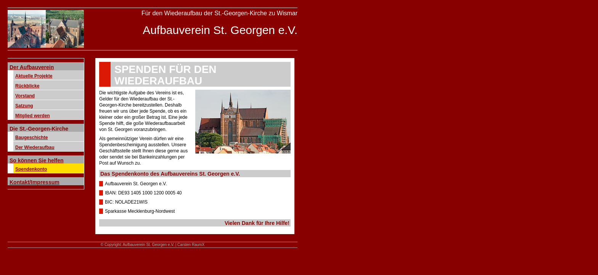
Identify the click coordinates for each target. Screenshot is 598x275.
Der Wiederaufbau (35, 147)
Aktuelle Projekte (33, 76)
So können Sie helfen (37, 160)
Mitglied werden (32, 115)
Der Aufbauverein (32, 67)
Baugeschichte (31, 137)
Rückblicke (27, 86)
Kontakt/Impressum (34, 182)
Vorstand (25, 96)
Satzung (24, 105)
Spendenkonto (31, 169)
